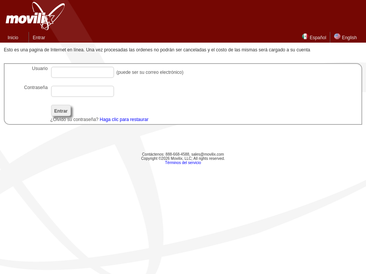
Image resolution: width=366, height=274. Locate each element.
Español (314, 36)
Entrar (39, 37)
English (345, 36)
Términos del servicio (183, 163)
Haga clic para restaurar (124, 119)
